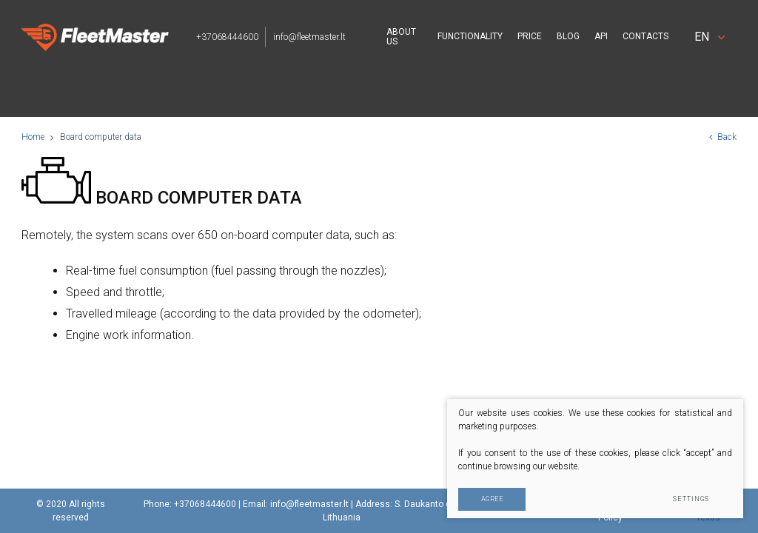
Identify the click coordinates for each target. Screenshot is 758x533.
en (709, 37)
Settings (691, 499)
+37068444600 (227, 37)
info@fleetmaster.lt (309, 37)
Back (723, 137)
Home (32, 137)
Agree (492, 499)
